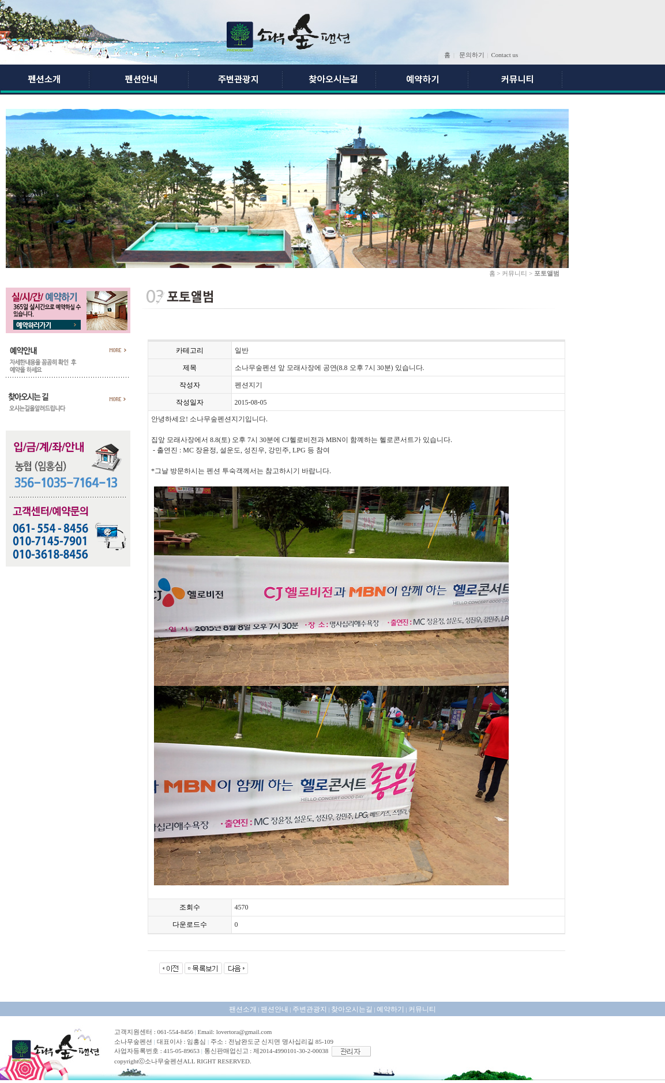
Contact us (505, 54)
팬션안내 (274, 1009)
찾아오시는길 (352, 1009)
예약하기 (390, 1009)
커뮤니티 (422, 1009)
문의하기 (471, 54)
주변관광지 (309, 1009)
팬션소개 (243, 1009)
